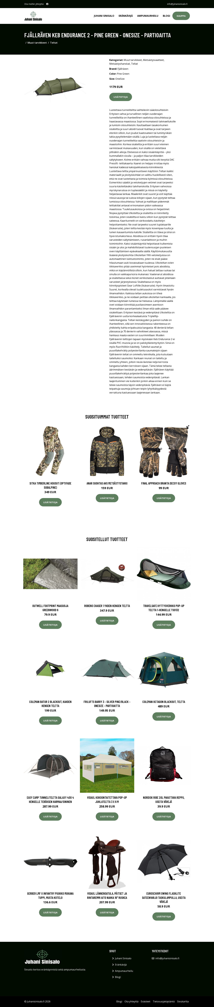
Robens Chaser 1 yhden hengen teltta (107, 606)
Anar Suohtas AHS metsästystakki (107, 483)
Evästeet (145, 1001)
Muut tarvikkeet (37, 42)
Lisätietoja (121, 96)
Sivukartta (183, 1001)
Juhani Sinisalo (104, 15)
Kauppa (181, 15)
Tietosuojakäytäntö (164, 1001)
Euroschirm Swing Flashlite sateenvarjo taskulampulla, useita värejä (164, 897)
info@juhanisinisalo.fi (177, 4)
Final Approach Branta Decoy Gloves (163, 483)
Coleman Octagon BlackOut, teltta (163, 702)
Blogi (166, 15)
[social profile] (47, 4)
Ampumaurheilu (147, 15)
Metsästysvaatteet (153, 60)
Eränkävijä (126, 15)
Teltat (54, 42)
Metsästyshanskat (119, 63)
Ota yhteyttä (131, 1001)
